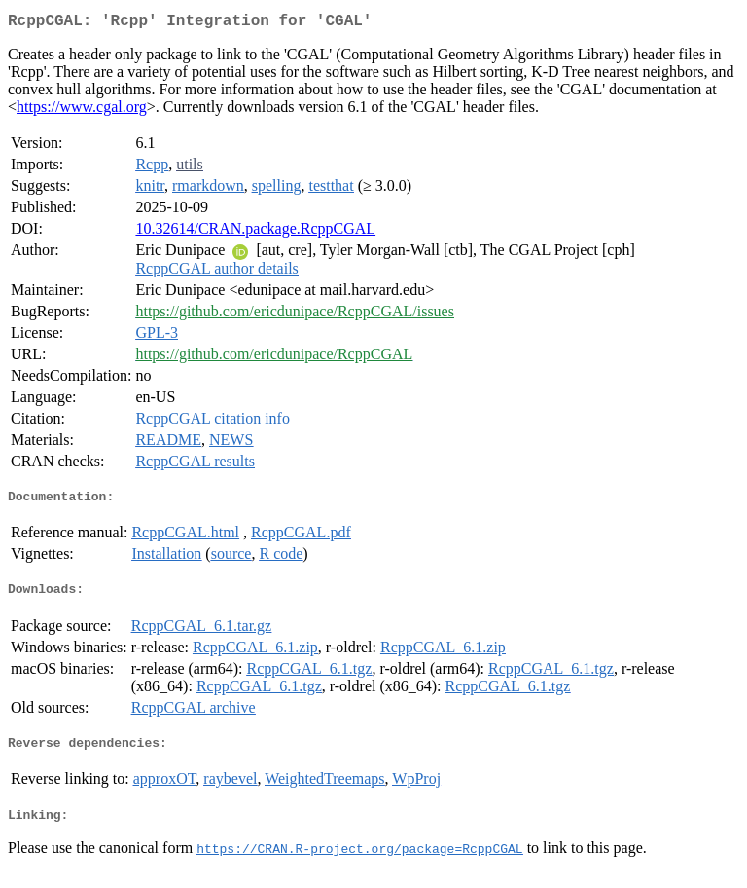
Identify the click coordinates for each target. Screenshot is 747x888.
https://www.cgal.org (82, 110)
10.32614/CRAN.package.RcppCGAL (255, 232)
